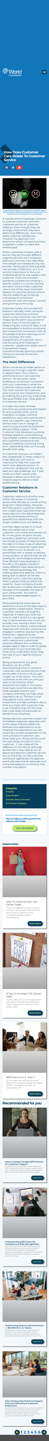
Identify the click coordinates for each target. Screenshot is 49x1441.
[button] (44, 72)
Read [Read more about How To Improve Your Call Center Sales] (35, 923)
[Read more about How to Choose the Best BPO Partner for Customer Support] (37, 1178)
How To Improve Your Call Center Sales (21, 903)
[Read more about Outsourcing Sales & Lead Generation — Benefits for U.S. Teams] (37, 1341)
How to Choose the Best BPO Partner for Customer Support (24, 1163)
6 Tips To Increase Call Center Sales (23, 995)
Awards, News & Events (18, 799)
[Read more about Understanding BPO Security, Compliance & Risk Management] (37, 1261)
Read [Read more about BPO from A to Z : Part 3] (35, 1094)
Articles (10, 791)
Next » (43, 1432)
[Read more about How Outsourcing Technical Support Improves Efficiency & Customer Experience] (37, 1421)
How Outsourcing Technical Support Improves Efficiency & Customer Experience (24, 1403)
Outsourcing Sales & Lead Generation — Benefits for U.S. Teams (24, 1326)
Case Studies (12, 795)
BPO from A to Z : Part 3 (20, 1077)
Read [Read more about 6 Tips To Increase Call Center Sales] (35, 1013)
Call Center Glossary (16, 803)
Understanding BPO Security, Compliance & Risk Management (22, 1243)
